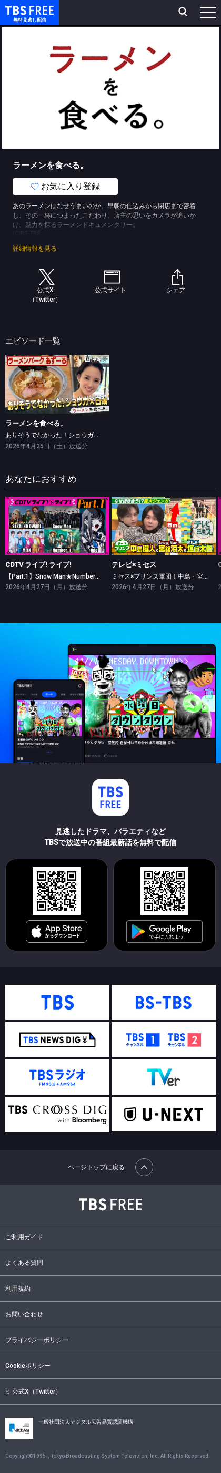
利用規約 (18, 1288)
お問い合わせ (24, 1314)
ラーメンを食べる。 (36, 423)
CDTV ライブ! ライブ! (38, 565)
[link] (57, 384)
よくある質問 (24, 1262)
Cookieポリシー (28, 1365)
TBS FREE (17, 10)
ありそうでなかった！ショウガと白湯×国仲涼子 (73, 435)
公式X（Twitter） (33, 1391)
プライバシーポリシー (36, 1340)
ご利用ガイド (24, 1237)
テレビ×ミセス (134, 565)
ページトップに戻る (110, 1167)
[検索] (183, 12)
